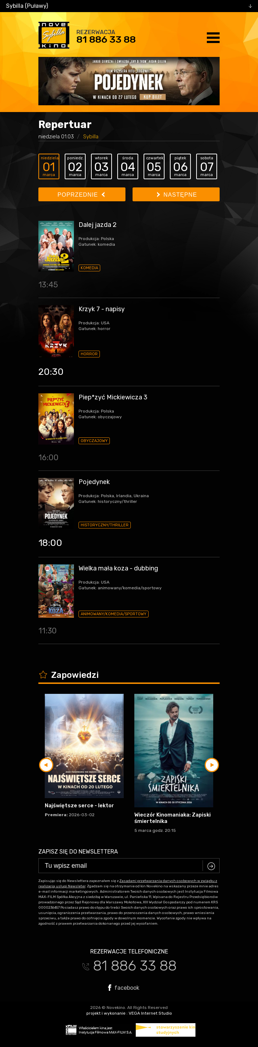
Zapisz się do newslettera (78, 851)
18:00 (50, 542)
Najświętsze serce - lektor (79, 805)
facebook (123, 987)
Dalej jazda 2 (98, 225)
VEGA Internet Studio (150, 1013)
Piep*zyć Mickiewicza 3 (113, 397)
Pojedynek (94, 482)
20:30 (51, 371)
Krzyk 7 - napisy (102, 309)
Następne (177, 195)
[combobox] (129, 6)
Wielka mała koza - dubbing (118, 568)
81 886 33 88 (106, 39)
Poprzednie (81, 195)
